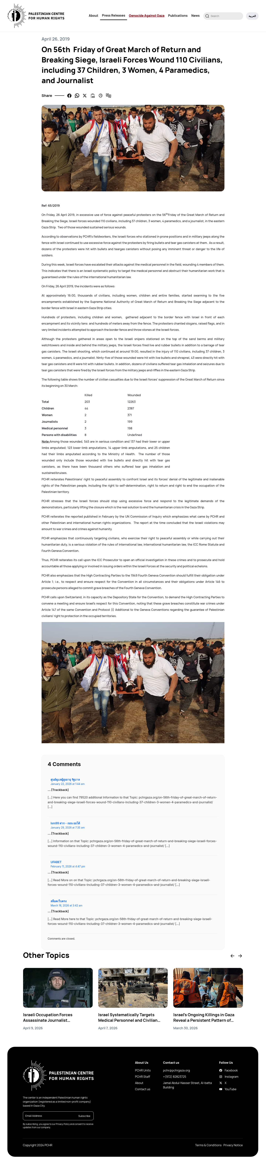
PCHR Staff (142, 1077)
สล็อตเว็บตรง (58, 901)
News (195, 15)
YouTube (222, 1089)
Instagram (222, 1077)
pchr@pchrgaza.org (176, 1070)
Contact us (142, 1089)
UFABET (56, 862)
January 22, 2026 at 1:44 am (68, 783)
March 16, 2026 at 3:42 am (66, 905)
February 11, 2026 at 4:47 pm (68, 866)
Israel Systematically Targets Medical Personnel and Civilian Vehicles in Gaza (128, 1017)
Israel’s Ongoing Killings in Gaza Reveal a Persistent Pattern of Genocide (204, 1017)
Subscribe (84, 1116)
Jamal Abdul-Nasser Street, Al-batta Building (187, 1085)
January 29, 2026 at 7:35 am (68, 827)
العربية (252, 16)
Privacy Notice (233, 1145)
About (93, 15)
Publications (178, 15)
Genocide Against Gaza (146, 15)
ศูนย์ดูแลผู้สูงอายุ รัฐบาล (65, 779)
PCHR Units (143, 1070)
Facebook (222, 1070)
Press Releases (113, 15)
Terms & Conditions (208, 1145)
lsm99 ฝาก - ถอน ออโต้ (65, 823)
